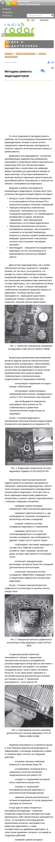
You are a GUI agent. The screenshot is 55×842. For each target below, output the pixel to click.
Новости (6, 9)
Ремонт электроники (25, 54)
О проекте (7, 12)
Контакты (7, 15)
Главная (8, 54)
